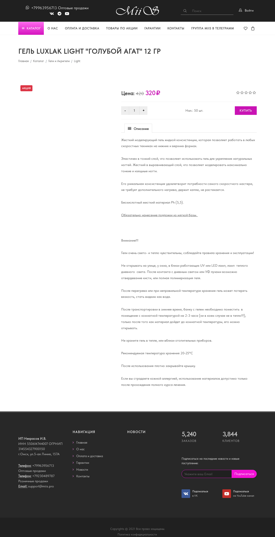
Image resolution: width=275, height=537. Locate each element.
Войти (249, 10)
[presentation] (138, 128)
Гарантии (82, 463)
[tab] (138, 128)
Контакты (83, 476)
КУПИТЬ (246, 110)
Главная (23, 61)
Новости (82, 470)
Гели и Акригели (59, 61)
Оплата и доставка (89, 456)
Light (77, 61)
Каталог (38, 61)
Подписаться (244, 474)
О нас (80, 449)
